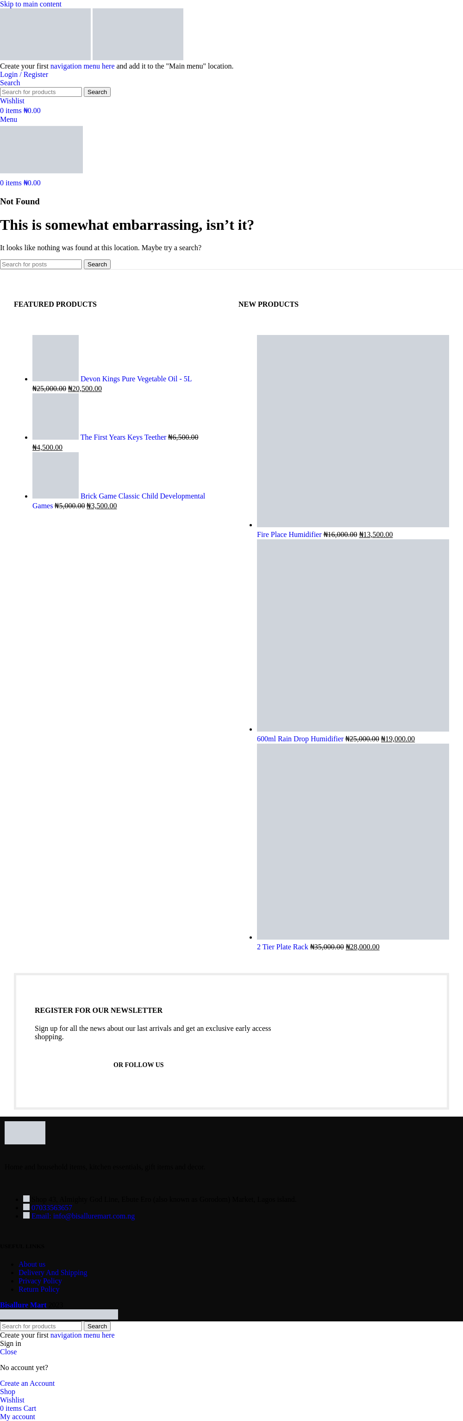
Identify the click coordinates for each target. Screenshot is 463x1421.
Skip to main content (31, 4)
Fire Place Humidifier (290, 534)
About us (32, 1264)
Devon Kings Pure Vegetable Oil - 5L (136, 379)
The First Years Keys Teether (125, 437)
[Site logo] (46, 58)
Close (8, 1352)
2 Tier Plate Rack (283, 947)
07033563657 (51, 1208)
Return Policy (39, 1289)
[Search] (10, 83)
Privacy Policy (40, 1281)
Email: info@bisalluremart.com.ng (83, 1216)
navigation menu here (82, 66)
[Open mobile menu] (8, 119)
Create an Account (27, 1383)
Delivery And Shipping (53, 1272)
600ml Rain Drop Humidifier (301, 739)
